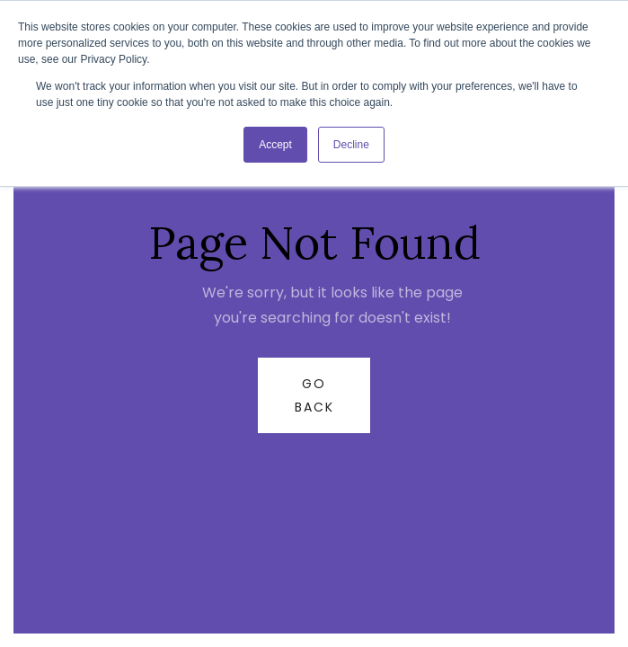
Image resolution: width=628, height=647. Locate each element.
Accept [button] (275, 144)
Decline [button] (351, 144)
